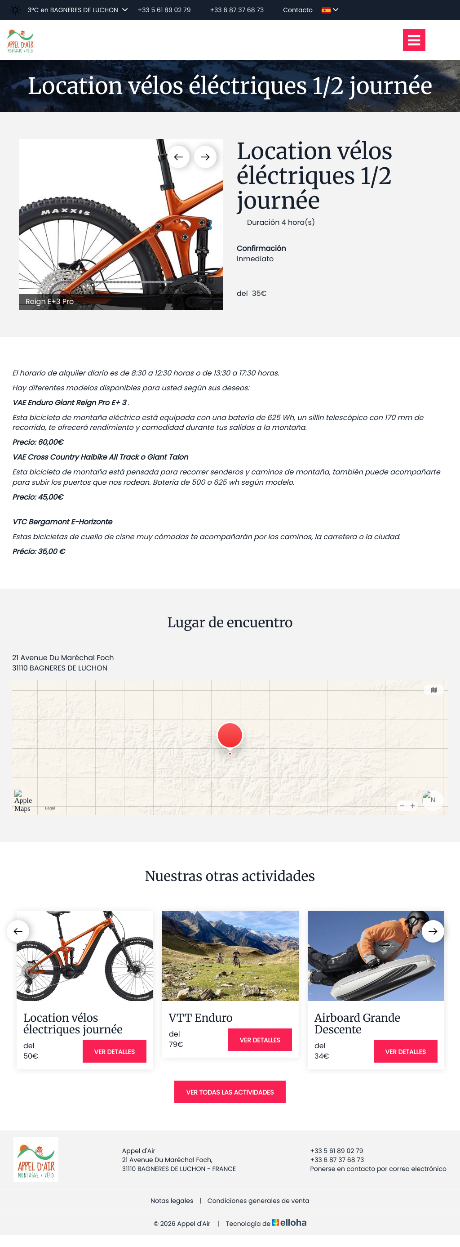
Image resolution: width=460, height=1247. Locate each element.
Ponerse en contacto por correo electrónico (373, 1168)
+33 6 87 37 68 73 (332, 1159)
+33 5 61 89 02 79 (331, 1150)
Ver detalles (114, 1051)
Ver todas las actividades (230, 1092)
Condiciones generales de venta (259, 1200)
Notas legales (171, 1200)
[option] (121, 224)
